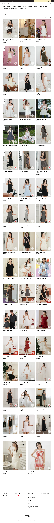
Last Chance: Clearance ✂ (16, 6)
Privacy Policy (27, 520)
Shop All (8, 6)
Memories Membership (32, 508)
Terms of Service (21, 520)
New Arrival (25, 6)
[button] (45, 4)
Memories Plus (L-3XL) (24, 8)
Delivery (29, 495)
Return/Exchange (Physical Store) (33, 507)
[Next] (30, 481)
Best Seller (30, 6)
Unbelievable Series (43, 6)
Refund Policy (30, 498)
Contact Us (30, 501)
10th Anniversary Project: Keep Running (10, 8)
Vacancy (29, 500)
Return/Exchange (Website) (33, 505)
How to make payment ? (32, 497)
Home (4, 6)
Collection (36, 6)
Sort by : (41, 17)
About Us (29, 503)
